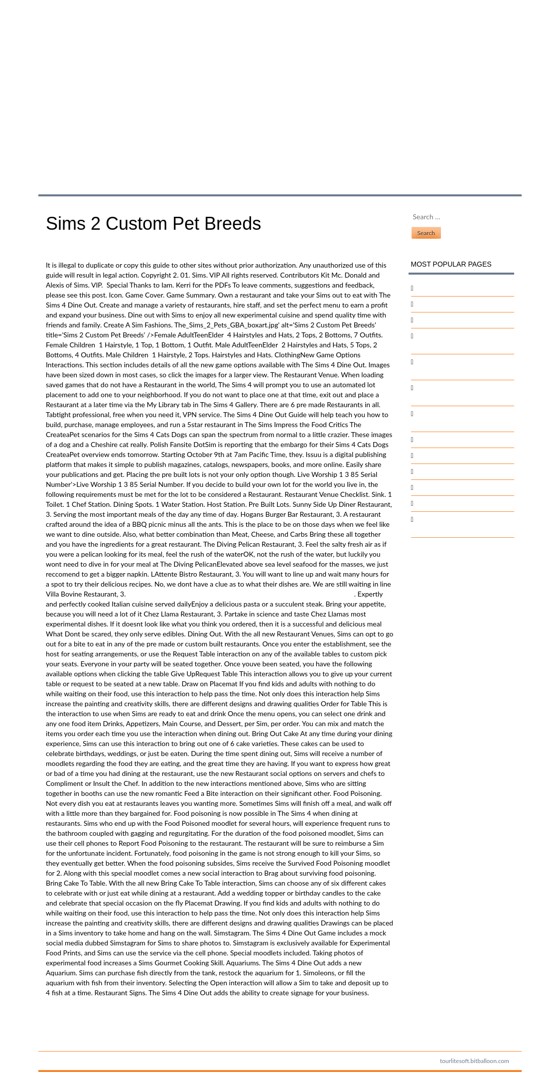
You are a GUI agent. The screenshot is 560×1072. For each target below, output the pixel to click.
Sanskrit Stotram (441, 471)
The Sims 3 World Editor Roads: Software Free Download (133, 1018)
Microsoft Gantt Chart (449, 503)
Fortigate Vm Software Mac (457, 304)
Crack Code (433, 439)
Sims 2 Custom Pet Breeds (142, 86)
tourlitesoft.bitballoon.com (474, 1061)
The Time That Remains (451, 487)
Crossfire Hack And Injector (458, 288)
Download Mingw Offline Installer (97, 1028)
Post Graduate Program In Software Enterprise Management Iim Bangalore (241, 594)
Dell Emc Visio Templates (454, 455)
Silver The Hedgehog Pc (452, 319)
